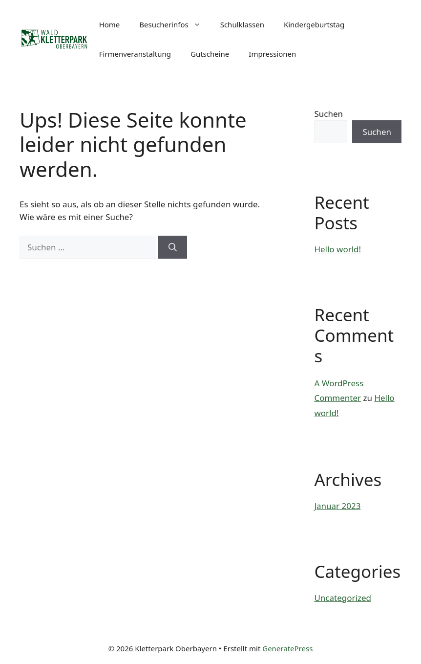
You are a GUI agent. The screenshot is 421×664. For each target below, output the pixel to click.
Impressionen (272, 54)
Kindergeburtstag (314, 24)
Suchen (328, 113)
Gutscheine (209, 54)
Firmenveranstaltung (135, 54)
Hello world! (337, 249)
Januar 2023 (337, 505)
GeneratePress (287, 648)
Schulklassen (242, 24)
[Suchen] (172, 247)
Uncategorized (342, 597)
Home (109, 24)
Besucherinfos (174, 24)
